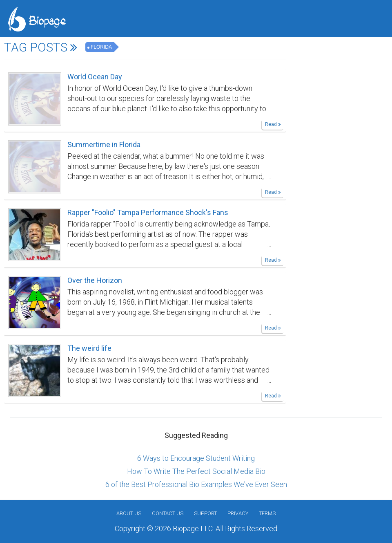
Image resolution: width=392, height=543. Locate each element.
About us (128, 513)
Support (205, 513)
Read (273, 124)
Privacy (237, 513)
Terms (267, 513)
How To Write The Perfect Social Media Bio (196, 471)
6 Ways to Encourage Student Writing (196, 458)
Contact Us (167, 513)
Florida (101, 47)
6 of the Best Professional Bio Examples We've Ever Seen (196, 484)
